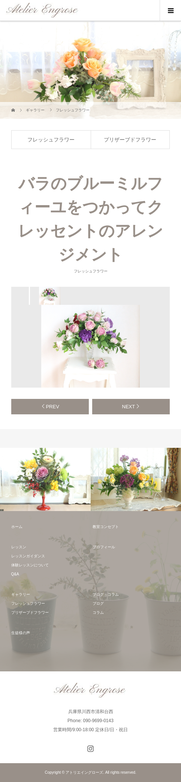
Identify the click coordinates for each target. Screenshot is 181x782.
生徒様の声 (20, 633)
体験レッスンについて (30, 565)
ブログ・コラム (106, 594)
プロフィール (104, 547)
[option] (49, 296)
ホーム (16, 527)
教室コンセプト (106, 527)
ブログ (98, 603)
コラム (98, 612)
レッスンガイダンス (28, 556)
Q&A (15, 574)
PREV (52, 406)
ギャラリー (20, 594)
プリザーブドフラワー (130, 140)
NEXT (128, 406)
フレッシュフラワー (51, 140)
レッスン (18, 547)
